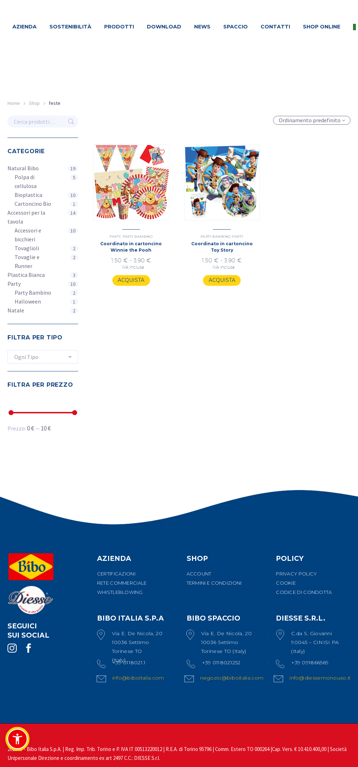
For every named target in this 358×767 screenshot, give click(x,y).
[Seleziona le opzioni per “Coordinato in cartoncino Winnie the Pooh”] (131, 280)
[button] (17, 739)
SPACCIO (235, 26)
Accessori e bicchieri (28, 235)
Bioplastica (28, 194)
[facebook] (28, 648)
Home (13, 103)
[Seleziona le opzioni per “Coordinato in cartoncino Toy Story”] (222, 280)
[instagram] (12, 648)
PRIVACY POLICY (296, 573)
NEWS (202, 26)
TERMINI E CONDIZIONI (214, 583)
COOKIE (286, 583)
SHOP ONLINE (321, 26)
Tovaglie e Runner (27, 261)
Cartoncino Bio (33, 203)
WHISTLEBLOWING (120, 592)
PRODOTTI (119, 26)
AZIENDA (24, 26)
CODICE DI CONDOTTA (304, 592)
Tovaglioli (27, 248)
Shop (34, 103)
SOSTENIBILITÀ (70, 26)
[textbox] (43, 356)
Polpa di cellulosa (26, 181)
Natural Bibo (23, 168)
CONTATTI (275, 26)
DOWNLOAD (164, 26)
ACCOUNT (199, 573)
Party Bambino (33, 292)
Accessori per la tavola (26, 217)
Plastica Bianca (26, 274)
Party (14, 283)
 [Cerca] (71, 122)
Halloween (28, 301)
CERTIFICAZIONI (116, 573)
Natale (15, 310)
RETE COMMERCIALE (122, 583)
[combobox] (42, 357)
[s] (42, 122)
